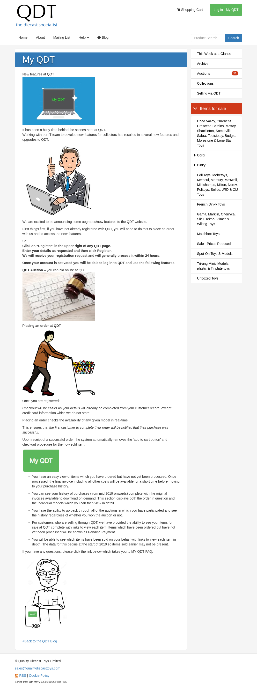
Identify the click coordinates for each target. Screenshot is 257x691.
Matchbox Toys (208, 234)
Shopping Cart (190, 10)
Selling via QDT (208, 93)
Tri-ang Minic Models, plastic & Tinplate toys (213, 266)
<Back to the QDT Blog (39, 641)
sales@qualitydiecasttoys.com (37, 668)
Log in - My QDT (226, 10)
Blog (103, 37)
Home (23, 37)
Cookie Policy (39, 675)
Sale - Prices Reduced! (214, 244)
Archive (202, 64)
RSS (22, 675)
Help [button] (84, 37)
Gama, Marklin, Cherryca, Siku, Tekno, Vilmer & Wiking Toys (216, 219)
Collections (205, 83)
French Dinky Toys (211, 204)
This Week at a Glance (214, 54)
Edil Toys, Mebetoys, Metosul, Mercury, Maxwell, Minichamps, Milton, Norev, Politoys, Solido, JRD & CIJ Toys (217, 184)
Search (233, 38)
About (40, 37)
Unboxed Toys (207, 278)
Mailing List (61, 37)
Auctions (217, 73)
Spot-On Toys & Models (215, 254)
